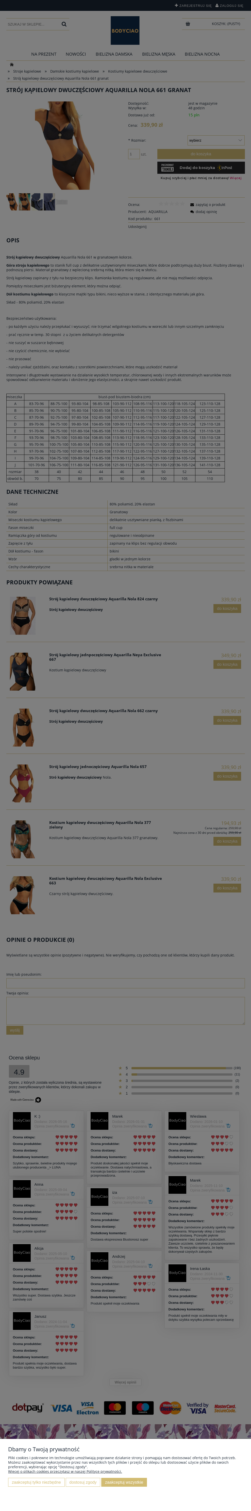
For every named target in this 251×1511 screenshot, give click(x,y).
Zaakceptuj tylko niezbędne (36, 1482)
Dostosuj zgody (82, 1482)
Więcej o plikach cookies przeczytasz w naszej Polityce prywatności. (65, 1471)
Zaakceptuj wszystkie (124, 1482)
